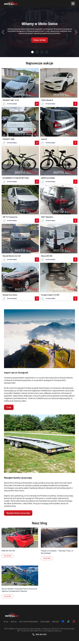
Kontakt (55, 622)
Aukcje (14, 622)
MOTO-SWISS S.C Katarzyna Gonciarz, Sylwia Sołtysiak (22, 629)
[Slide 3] (46, 52)
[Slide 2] (42, 52)
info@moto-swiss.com (54, 631)
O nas (8, 407)
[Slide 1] (37, 52)
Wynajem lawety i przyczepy (18, 513)
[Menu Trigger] (73, 4)
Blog (6, 622)
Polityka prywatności (28, 622)
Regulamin (45, 622)
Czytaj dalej (7, 556)
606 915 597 (41, 634)
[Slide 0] (32, 52)
